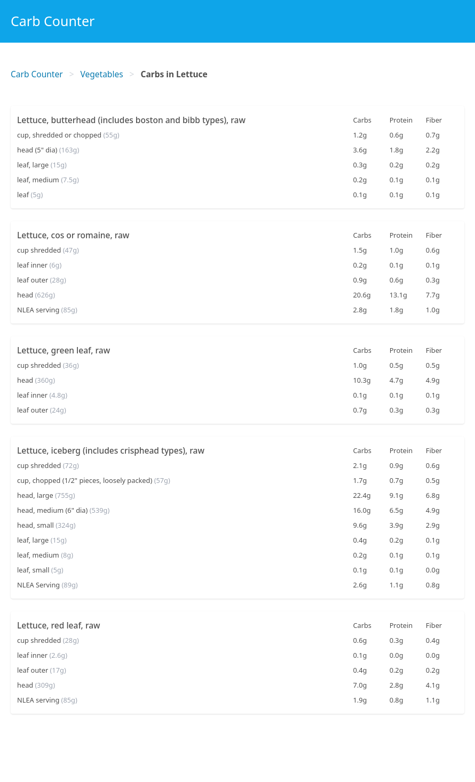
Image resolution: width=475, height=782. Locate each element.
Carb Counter (52, 21)
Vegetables (102, 74)
